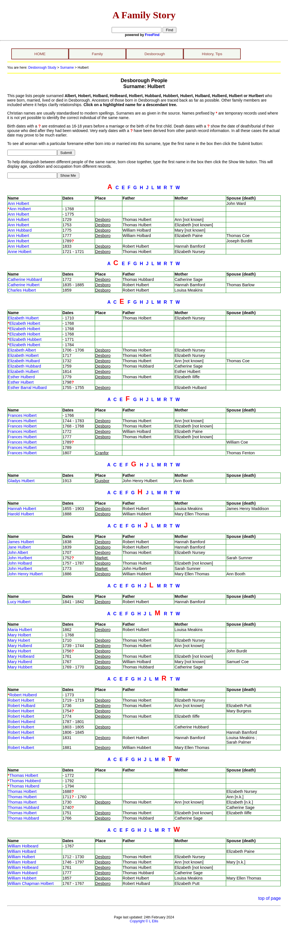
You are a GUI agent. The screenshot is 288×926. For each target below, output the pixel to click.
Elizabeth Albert (22, 350)
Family (97, 54)
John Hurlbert (20, 558)
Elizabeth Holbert (24, 323)
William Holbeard (23, 846)
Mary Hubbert (20, 667)
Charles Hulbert (22, 290)
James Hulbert (21, 542)
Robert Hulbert (21, 700)
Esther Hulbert (21, 382)
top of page (269, 898)
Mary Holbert (19, 635)
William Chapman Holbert (31, 883)
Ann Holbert (18, 203)
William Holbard (22, 851)
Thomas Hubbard (23, 807)
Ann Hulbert (18, 214)
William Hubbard (23, 873)
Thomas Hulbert (22, 797)
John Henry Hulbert (25, 574)
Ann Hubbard (20, 230)
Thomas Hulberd (24, 786)
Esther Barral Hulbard (27, 387)
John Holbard (20, 563)
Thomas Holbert (23, 775)
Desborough (155, 54)
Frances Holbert (22, 415)
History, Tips (212, 54)
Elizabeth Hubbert (25, 339)
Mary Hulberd (20, 645)
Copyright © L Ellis (144, 921)
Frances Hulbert (22, 421)
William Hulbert (21, 857)
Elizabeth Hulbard (24, 361)
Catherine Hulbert (24, 285)
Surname (67, 68)
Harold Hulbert (21, 514)
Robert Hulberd (23, 695)
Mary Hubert (19, 640)
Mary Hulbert (19, 651)
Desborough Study (42, 68)
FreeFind (152, 35)
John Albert (18, 552)
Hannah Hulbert (22, 508)
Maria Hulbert (20, 629)
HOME (40, 54)
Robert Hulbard (21, 705)
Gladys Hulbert (21, 480)
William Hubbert (22, 878)
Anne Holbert (20, 251)
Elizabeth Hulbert (23, 318)
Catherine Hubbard (25, 279)
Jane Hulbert (19, 547)
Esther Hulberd (21, 377)
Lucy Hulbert (19, 602)
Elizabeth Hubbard (24, 366)
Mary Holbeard (21, 656)
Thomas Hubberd (24, 781)
